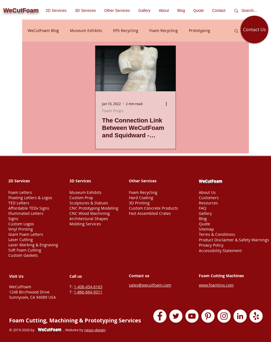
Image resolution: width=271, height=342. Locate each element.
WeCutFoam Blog (43, 30)
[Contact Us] (254, 29)
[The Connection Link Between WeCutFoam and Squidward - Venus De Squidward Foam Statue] (135, 68)
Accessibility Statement (220, 250)
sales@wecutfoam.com (150, 285)
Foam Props (113, 110)
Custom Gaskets (23, 255)
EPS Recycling (125, 30)
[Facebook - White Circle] (159, 316)
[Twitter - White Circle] (176, 316)
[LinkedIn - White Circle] (240, 316)
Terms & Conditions (217, 234)
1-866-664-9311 (88, 292)
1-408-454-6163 (88, 286)
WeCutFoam (210, 180)
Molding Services (85, 223)
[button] (117, 10)
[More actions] (168, 103)
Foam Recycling (163, 30)
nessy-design (95, 329)
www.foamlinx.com (216, 285)
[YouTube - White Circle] (192, 316)
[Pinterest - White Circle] (208, 316)
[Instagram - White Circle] (224, 316)
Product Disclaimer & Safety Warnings (234, 239)
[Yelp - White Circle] (256, 316)
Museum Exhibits (86, 30)
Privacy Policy (211, 245)
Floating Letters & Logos (30, 197)
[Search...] (250, 10)
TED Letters (18, 202)
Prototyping (199, 30)
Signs (13, 218)
